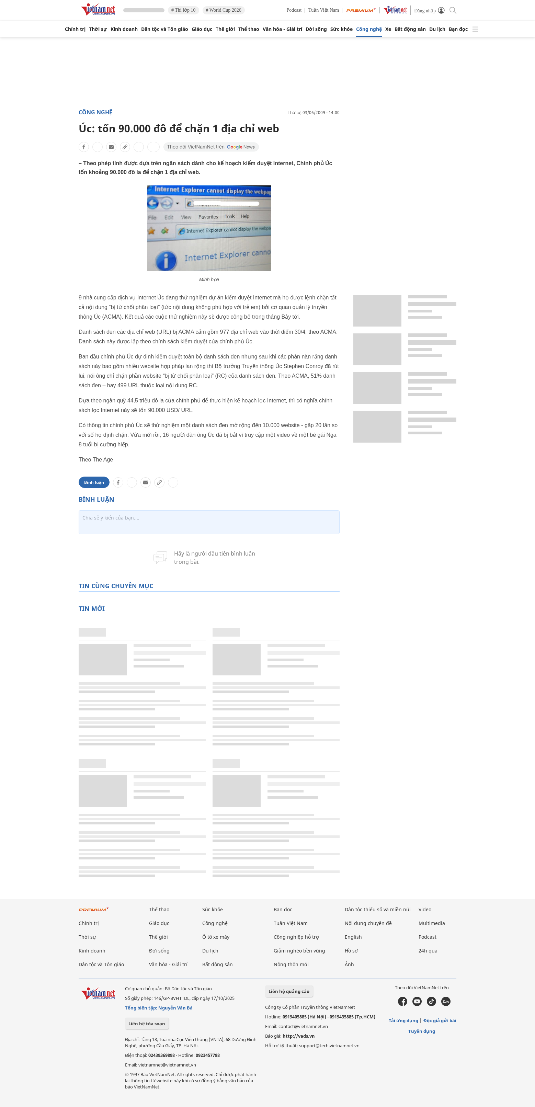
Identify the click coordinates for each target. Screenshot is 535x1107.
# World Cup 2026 (223, 10)
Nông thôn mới (291, 964)
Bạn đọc (458, 29)
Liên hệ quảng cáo (289, 991)
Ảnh (349, 964)
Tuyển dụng (421, 1031)
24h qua (428, 950)
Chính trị (75, 29)
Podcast (294, 10)
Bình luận (94, 482)
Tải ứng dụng (403, 1020)
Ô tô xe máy (215, 937)
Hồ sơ (351, 950)
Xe (388, 29)
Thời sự (98, 29)
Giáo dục (202, 29)
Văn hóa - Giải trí (282, 29)
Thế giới (225, 29)
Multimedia (432, 923)
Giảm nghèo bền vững (299, 950)
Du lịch (437, 29)
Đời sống (316, 29)
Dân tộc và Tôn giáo (164, 29)
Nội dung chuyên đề (368, 923)
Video (425, 909)
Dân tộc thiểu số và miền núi (378, 909)
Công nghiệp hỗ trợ (296, 937)
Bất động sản (410, 29)
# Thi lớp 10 (183, 10)
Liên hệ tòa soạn (146, 1023)
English (353, 937)
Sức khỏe (341, 29)
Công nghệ (369, 29)
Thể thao (248, 29)
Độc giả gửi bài (439, 1020)
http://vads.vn (299, 1036)
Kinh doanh (124, 29)
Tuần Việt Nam (323, 10)
